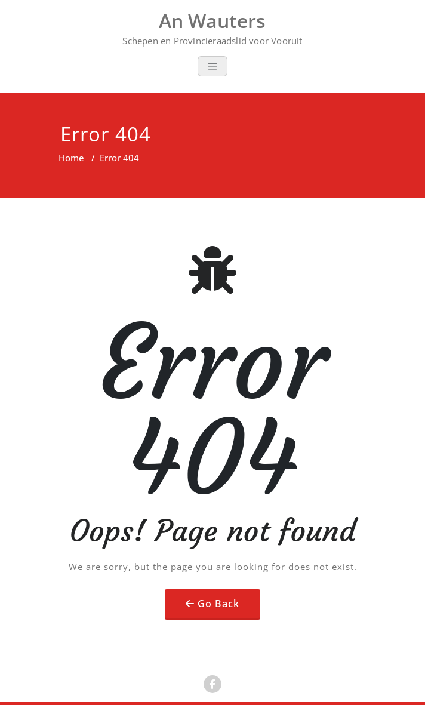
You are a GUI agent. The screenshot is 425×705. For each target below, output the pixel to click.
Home (71, 158)
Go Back (218, 603)
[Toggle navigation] (212, 66)
